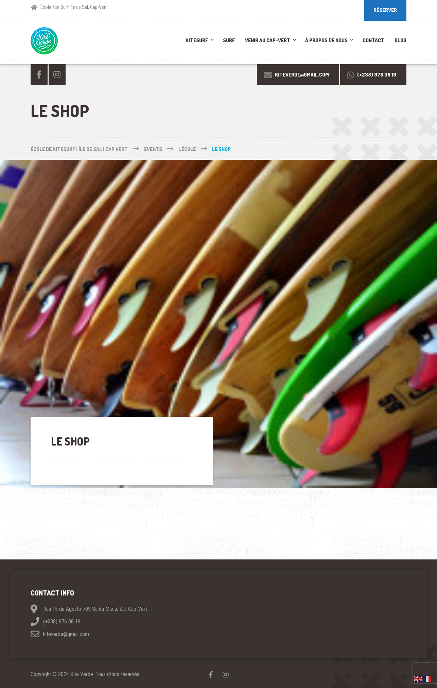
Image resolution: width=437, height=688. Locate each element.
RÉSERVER (385, 10)
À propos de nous (326, 40)
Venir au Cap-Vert (267, 40)
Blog (400, 40)
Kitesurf (197, 40)
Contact (373, 40)
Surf (229, 40)
